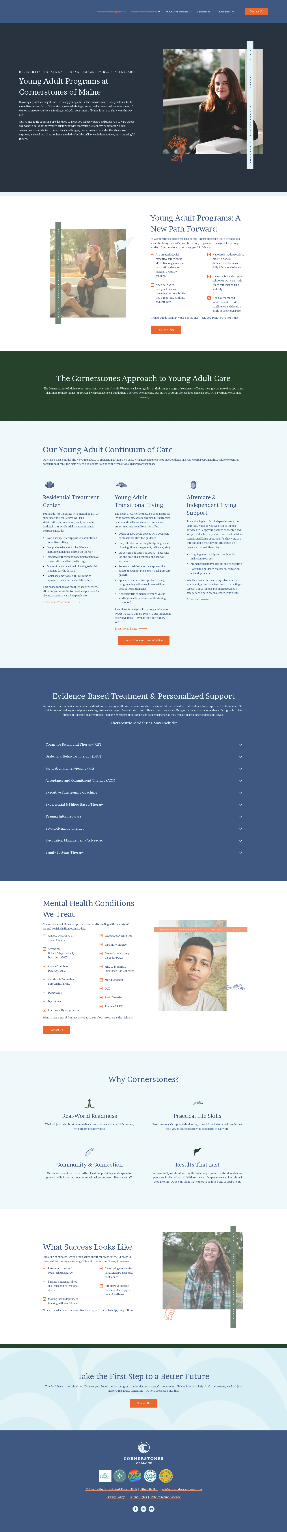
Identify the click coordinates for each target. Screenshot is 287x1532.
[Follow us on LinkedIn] (151, 1509)
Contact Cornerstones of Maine (143, 640)
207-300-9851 (149, 1489)
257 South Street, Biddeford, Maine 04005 (111, 1489)
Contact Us (256, 11)
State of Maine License (165, 1497)
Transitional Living (131, 628)
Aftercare (197, 599)
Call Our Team (165, 329)
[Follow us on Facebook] (135, 1509)
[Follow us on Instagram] (143, 1509)
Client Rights (138, 1497)
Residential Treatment (61, 602)
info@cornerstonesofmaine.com (182, 1489)
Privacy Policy (115, 1497)
